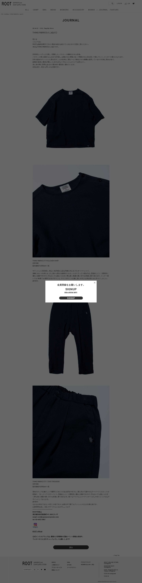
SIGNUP (71, 298)
